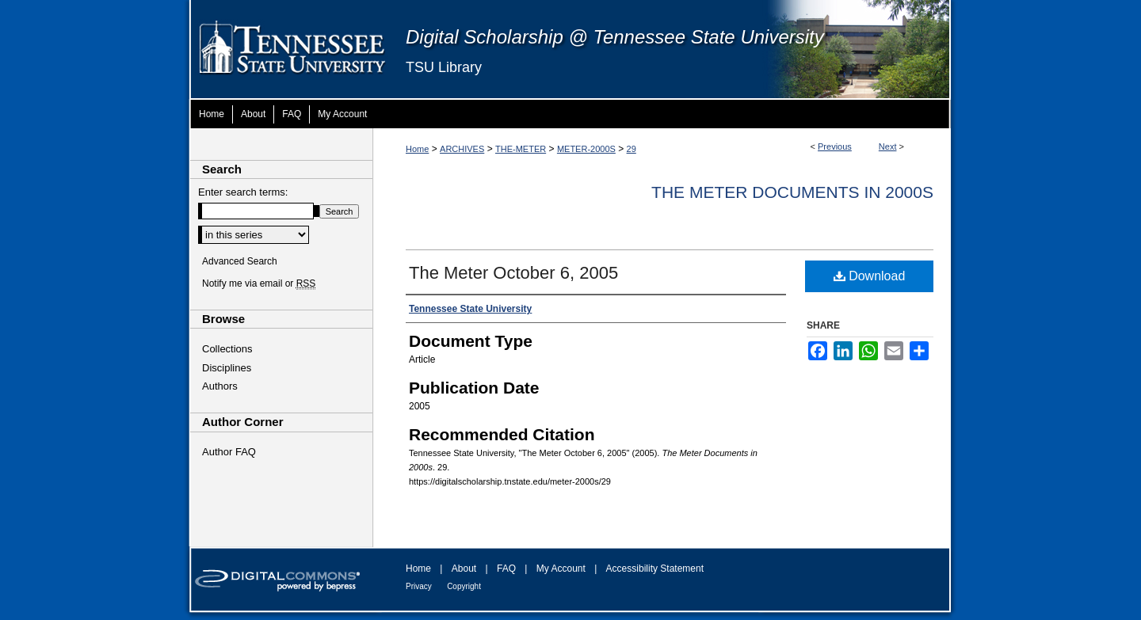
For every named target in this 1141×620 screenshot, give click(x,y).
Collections (227, 349)
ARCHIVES (462, 149)
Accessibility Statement (655, 568)
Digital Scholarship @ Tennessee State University (615, 37)
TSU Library (444, 67)
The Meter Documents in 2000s (792, 192)
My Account (561, 568)
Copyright (464, 586)
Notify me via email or (258, 283)
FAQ (506, 568)
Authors (220, 386)
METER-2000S (586, 149)
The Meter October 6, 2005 (513, 273)
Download (870, 276)
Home (417, 149)
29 (631, 149)
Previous (835, 146)
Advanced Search (239, 261)
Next (888, 146)
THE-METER (520, 149)
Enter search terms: (243, 192)
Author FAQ (229, 452)
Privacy (419, 586)
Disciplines (226, 368)
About (464, 568)
